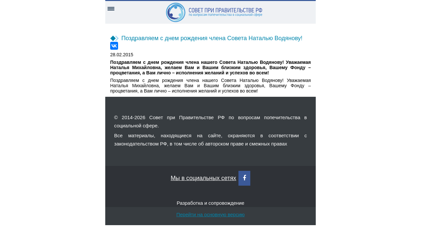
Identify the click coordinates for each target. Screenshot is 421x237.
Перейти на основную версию (210, 214)
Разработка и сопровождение (210, 203)
